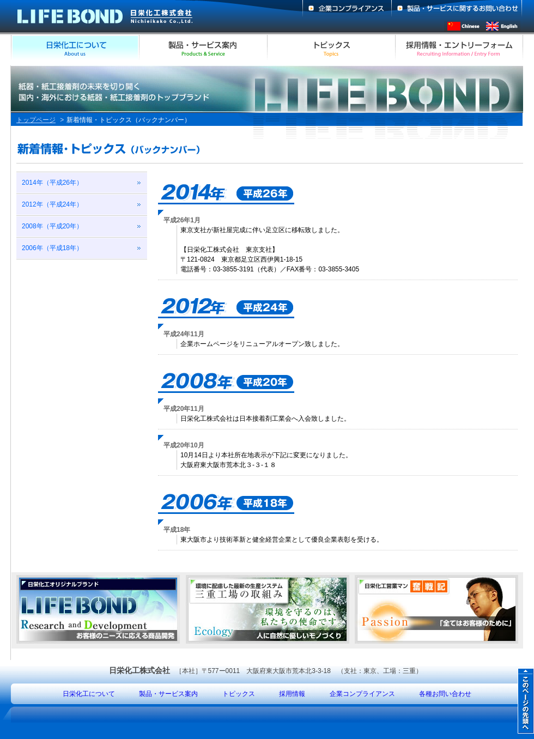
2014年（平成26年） (52, 182)
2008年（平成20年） (52, 226)
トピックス (238, 694)
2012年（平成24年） (52, 204)
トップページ (36, 120)
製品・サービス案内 (168, 694)
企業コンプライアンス (362, 694)
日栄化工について (89, 694)
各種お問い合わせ (445, 694)
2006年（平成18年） (52, 248)
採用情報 (292, 694)
